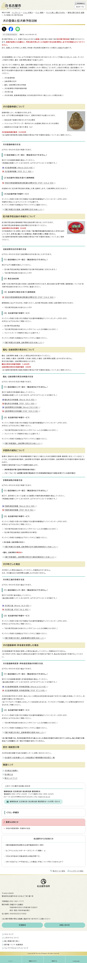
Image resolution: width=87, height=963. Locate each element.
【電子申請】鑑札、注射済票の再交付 (23, 443)
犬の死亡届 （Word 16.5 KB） (18, 605)
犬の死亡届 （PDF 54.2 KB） (18, 609)
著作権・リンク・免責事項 (13, 944)
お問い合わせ (64, 925)
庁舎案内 (22, 925)
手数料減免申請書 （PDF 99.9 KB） (20, 510)
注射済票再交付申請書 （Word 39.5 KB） (22, 407)
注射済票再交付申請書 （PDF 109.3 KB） (22, 411)
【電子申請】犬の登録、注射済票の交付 (24, 209)
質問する (54, 961)
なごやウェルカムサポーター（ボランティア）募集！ (25, 850)
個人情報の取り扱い (12, 941)
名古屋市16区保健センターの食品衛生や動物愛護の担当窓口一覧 (30, 757)
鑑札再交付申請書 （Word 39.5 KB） (21, 400)
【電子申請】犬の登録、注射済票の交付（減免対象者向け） (31, 547)
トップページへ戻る (76, 871)
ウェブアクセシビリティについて (16, 948)
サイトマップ (8, 934)
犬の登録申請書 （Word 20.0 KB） (20, 167)
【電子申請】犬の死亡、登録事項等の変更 (25, 638)
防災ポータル (80, 6)
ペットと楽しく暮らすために (55, 12)
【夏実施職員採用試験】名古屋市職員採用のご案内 (25, 845)
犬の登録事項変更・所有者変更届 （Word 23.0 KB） (26, 686)
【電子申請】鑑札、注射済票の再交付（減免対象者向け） (30, 557)
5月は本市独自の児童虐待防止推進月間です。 (23, 856)
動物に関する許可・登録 (76, 12)
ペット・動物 (39, 12)
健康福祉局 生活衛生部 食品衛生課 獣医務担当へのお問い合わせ (35, 801)
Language (76, 961)
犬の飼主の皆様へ (11, 770)
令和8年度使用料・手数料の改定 (18, 828)
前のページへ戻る (59, 871)
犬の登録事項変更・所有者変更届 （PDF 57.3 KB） (26, 690)
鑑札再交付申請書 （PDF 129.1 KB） (21, 403)
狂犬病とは (9, 774)
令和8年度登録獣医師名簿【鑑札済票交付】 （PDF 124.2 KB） (30, 183)
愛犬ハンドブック (11, 778)
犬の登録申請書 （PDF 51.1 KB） (19, 171)
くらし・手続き (28, 12)
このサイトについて (11, 938)
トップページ (16, 12)
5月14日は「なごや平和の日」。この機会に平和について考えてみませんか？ (34, 862)
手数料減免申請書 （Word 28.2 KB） (21, 506)
